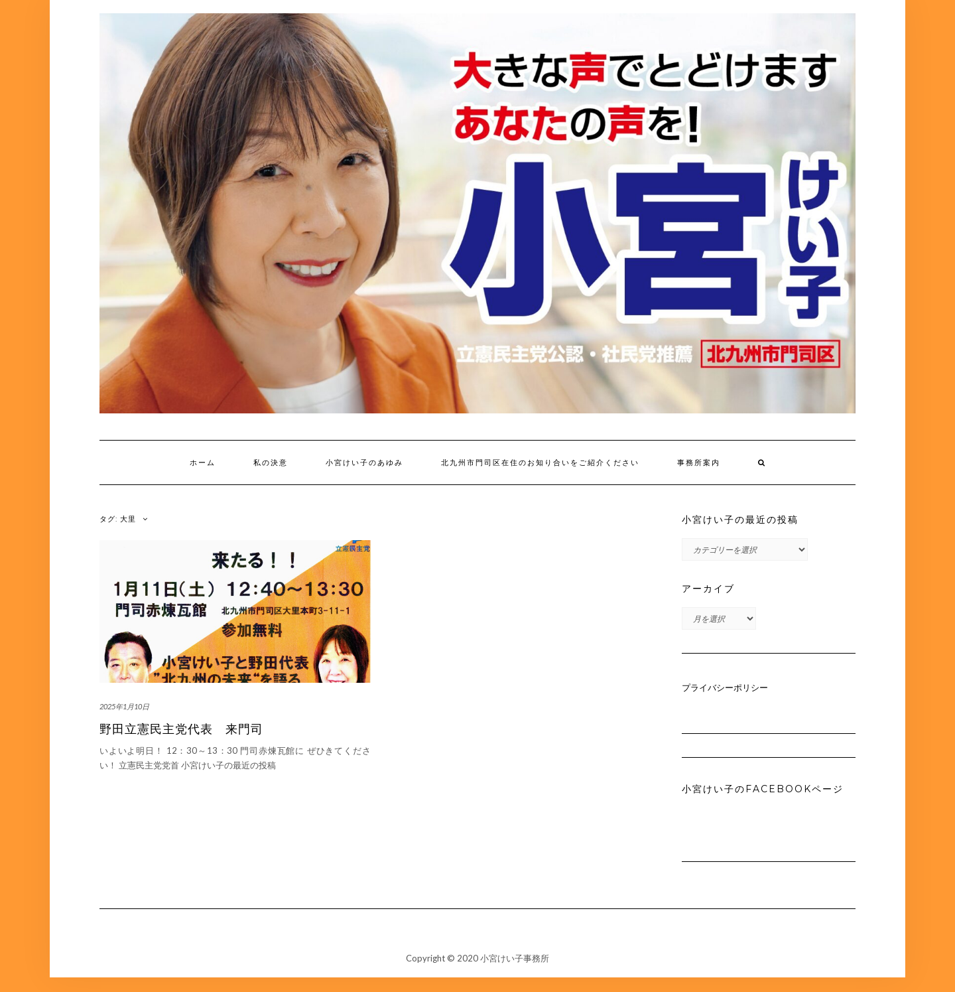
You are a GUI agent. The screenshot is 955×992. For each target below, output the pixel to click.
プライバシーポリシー (725, 687)
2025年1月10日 (124, 706)
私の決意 (270, 462)
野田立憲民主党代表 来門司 (181, 729)
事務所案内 (698, 462)
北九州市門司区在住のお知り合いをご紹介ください (540, 462)
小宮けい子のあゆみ (364, 462)
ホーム (203, 462)
